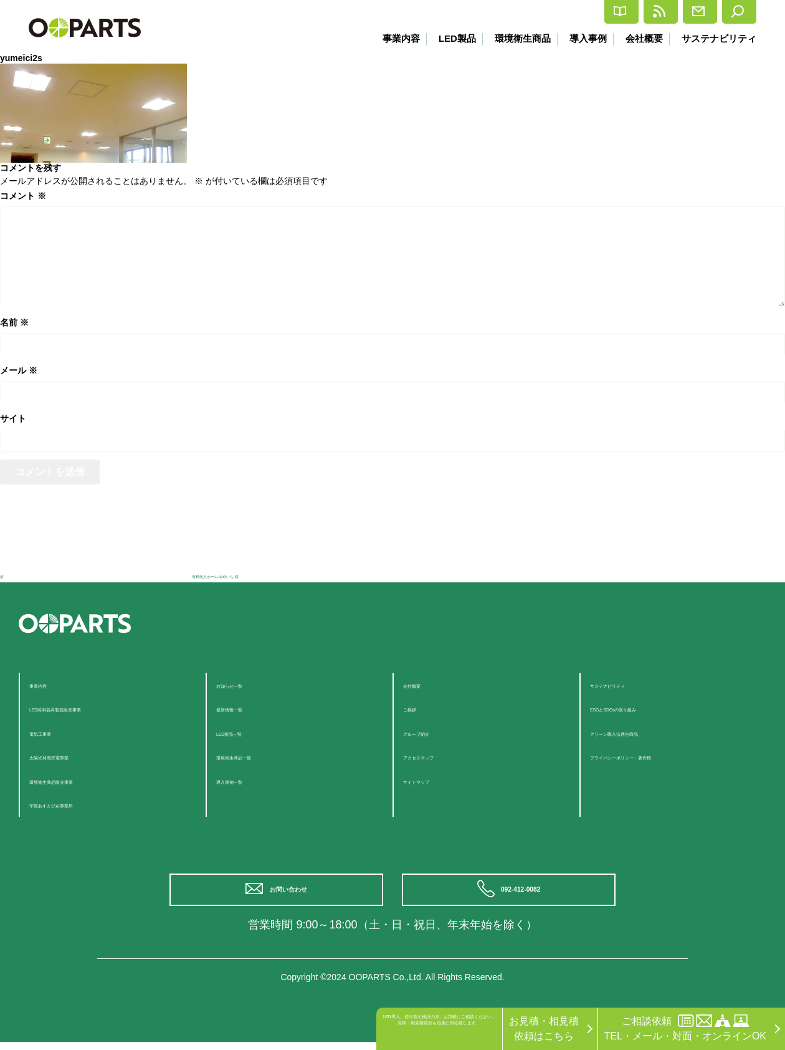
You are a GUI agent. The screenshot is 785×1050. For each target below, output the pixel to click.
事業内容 (389, 38)
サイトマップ (433, 780)
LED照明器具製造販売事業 (88, 708)
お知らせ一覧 (246, 684)
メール (18, 370)
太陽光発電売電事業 (74, 756)
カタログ (509, 12)
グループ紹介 (433, 732)
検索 (730, 12)
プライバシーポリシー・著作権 (660, 756)
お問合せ (662, 12)
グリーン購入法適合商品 (645, 732)
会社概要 (641, 38)
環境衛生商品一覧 (256, 756)
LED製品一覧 (245, 732)
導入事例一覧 (246, 780)
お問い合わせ (293, 893)
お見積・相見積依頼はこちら (544, 1028)
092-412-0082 (524, 893)
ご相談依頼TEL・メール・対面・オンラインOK (685, 1027)
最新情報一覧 (246, 708)
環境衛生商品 (515, 38)
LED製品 (447, 38)
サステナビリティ (719, 38)
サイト (13, 418)
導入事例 (583, 38)
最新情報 (586, 12)
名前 (14, 322)
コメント (23, 196)
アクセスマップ (438, 756)
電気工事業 (54, 732)
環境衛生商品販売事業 (79, 780)
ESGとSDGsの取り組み (643, 708)
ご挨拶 (418, 708)
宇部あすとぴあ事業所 (79, 804)
